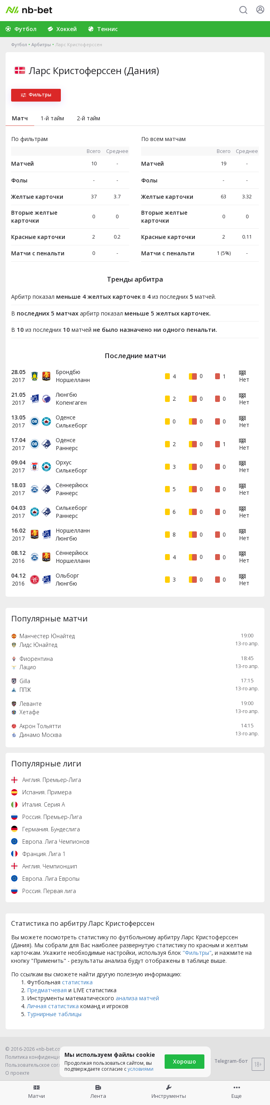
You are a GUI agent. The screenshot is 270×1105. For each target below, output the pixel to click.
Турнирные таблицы (54, 1014)
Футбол (19, 44)
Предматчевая (47, 990)
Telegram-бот (226, 1061)
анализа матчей (137, 998)
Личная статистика (53, 1006)
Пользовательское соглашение (42, 1065)
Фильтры (36, 94)
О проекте (17, 1073)
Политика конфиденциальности (43, 1057)
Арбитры (41, 44)
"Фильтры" (197, 952)
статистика (77, 982)
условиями (140, 1069)
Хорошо (184, 1061)
